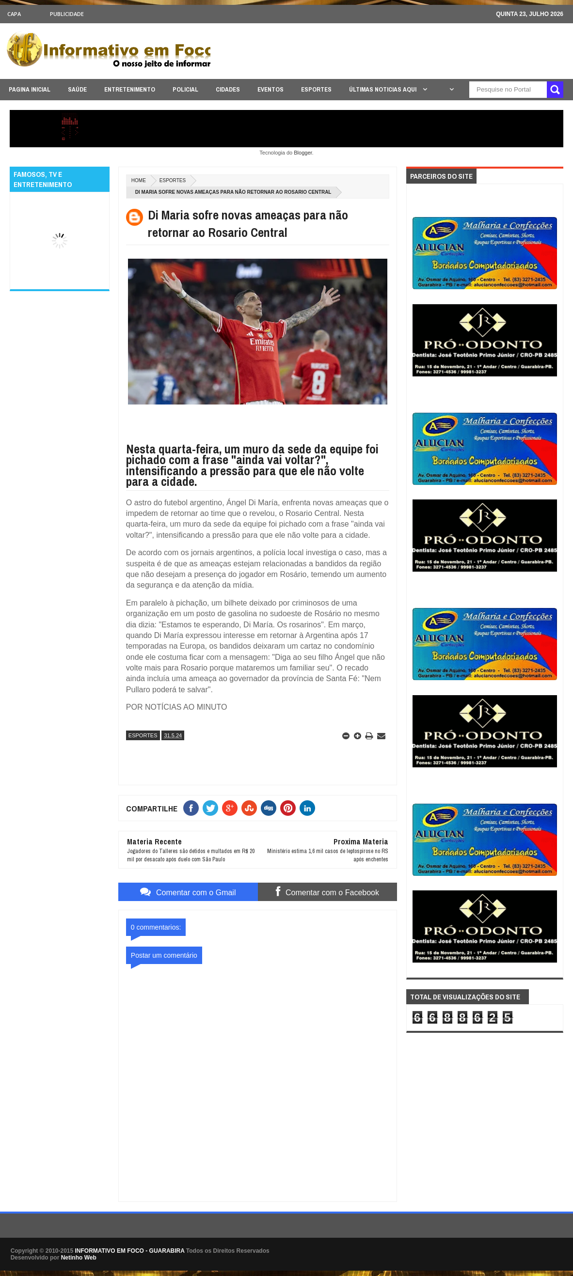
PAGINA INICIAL (29, 89)
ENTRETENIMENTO (129, 89)
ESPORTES (316, 89)
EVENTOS (270, 89)
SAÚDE (77, 89)
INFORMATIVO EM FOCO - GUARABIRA (130, 1250)
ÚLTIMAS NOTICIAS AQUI (383, 89)
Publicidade (67, 13)
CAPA (14, 13)
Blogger (303, 153)
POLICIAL (185, 89)
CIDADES (228, 89)
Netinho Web (78, 1257)
